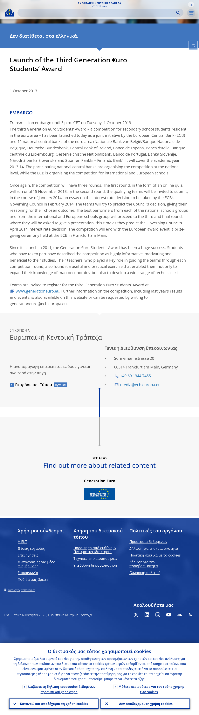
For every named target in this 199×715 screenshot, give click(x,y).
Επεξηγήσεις (28, 555)
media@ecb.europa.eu (140, 384)
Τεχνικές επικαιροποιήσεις (95, 558)
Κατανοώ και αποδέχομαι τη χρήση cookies (54, 703)
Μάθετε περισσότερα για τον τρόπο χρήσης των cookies (151, 688)
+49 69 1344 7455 (135, 375)
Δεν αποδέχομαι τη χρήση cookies (145, 703)
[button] (191, 4)
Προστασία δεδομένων (148, 541)
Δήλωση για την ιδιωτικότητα (153, 548)
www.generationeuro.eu (37, 291)
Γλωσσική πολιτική (145, 572)
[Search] (97, 12)
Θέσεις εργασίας (31, 548)
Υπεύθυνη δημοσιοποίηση (95, 565)
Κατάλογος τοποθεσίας (21, 590)
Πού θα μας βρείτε (33, 579)
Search (178, 12)
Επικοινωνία (28, 572)
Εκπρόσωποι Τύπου (33, 384)
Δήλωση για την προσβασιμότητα (143, 564)
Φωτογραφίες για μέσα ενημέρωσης (36, 564)
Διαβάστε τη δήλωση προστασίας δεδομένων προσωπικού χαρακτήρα (61, 688)
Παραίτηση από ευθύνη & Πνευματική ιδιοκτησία (94, 549)
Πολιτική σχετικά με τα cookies (155, 555)
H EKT (22, 541)
